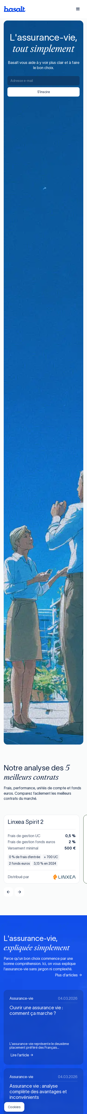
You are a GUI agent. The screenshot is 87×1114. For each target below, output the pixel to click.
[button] (78, 9)
